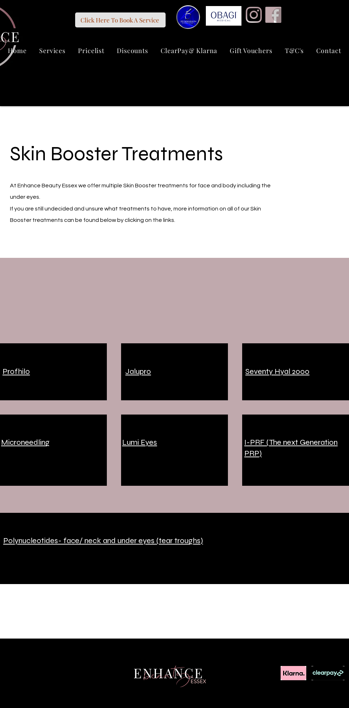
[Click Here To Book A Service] (120, 19)
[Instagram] (254, 15)
